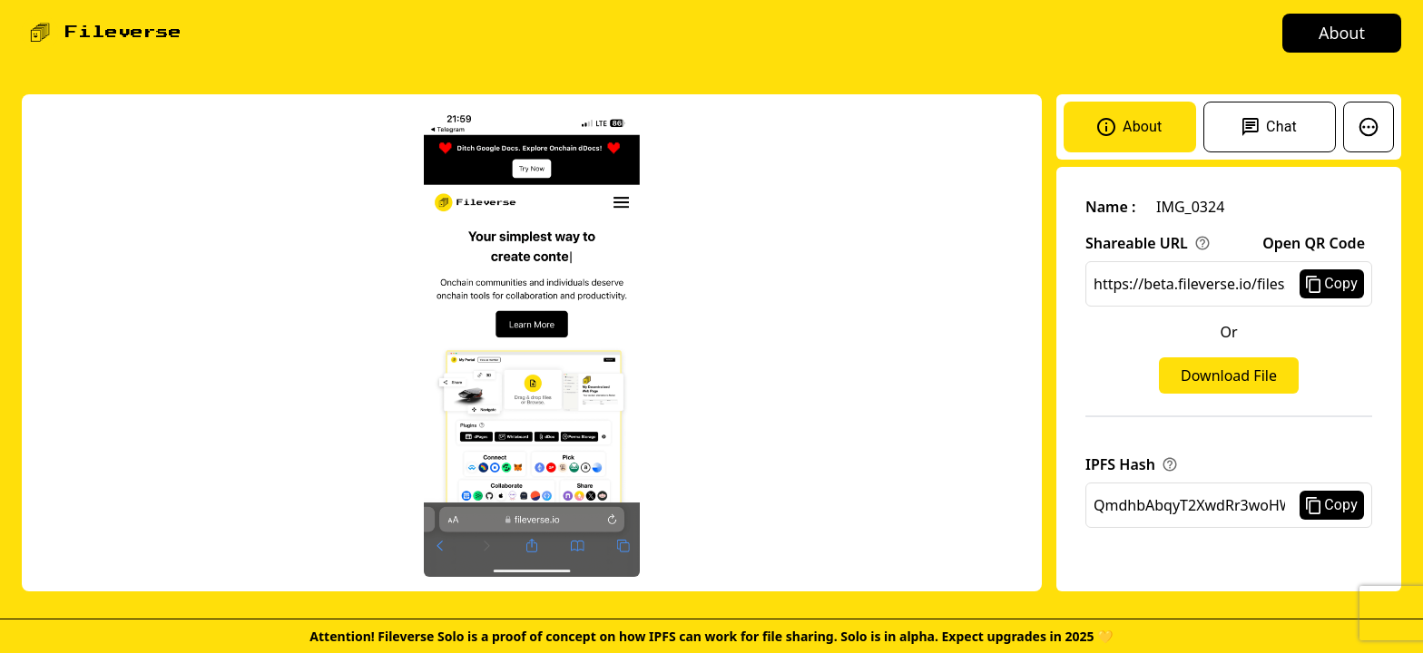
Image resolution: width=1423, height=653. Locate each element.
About (1342, 33)
